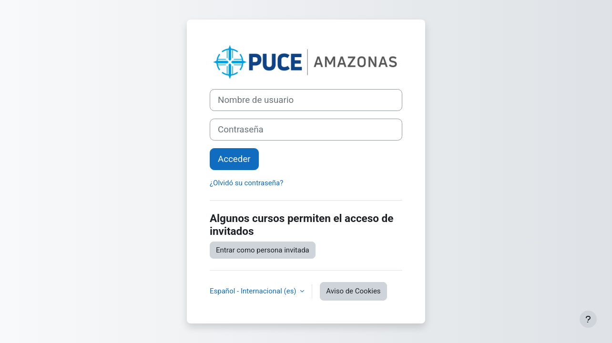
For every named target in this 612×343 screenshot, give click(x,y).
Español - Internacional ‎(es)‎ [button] (254, 291)
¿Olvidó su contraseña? (246, 183)
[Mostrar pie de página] (588, 319)
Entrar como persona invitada (262, 250)
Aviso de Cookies (353, 291)
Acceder (234, 159)
